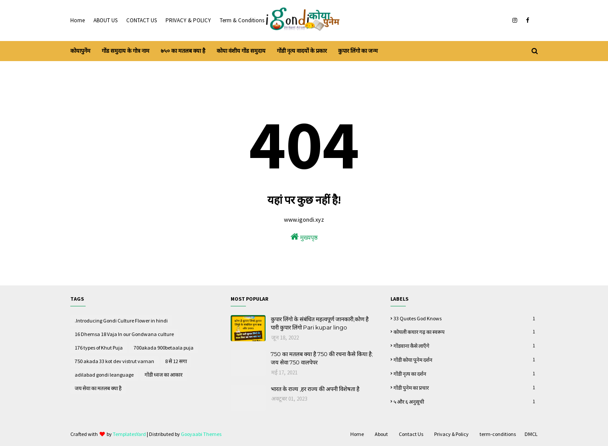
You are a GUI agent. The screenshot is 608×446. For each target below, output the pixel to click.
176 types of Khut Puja (99, 347)
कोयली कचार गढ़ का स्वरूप (466, 331)
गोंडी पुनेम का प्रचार (466, 387)
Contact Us (411, 434)
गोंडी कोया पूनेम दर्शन (466, 359)
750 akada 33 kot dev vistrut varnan (114, 361)
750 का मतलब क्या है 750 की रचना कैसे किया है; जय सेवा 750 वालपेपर (322, 358)
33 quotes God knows (466, 318)
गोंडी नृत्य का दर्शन (466, 373)
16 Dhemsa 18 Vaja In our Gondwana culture (124, 334)
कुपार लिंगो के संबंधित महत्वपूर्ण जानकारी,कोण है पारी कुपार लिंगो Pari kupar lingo (320, 323)
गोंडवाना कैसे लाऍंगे (466, 345)
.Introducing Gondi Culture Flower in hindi (121, 320)
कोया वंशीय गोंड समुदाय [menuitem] (241, 51)
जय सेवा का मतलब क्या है (98, 388)
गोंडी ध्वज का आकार (164, 374)
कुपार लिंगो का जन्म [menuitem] (358, 51)
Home (77, 20)
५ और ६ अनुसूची (466, 401)
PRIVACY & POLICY (188, 20)
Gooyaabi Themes (201, 434)
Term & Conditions (242, 20)
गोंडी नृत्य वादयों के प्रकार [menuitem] (302, 51)
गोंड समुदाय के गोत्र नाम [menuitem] (125, 51)
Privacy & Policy (451, 434)
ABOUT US (105, 20)
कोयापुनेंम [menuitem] (80, 51)
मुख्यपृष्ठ (304, 236)
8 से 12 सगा (176, 361)
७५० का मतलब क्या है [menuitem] (183, 51)
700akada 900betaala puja (163, 347)
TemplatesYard (129, 434)
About (381, 434)
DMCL (531, 434)
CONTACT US (141, 20)
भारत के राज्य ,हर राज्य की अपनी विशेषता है (315, 388)
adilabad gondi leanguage (104, 374)
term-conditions (498, 434)
